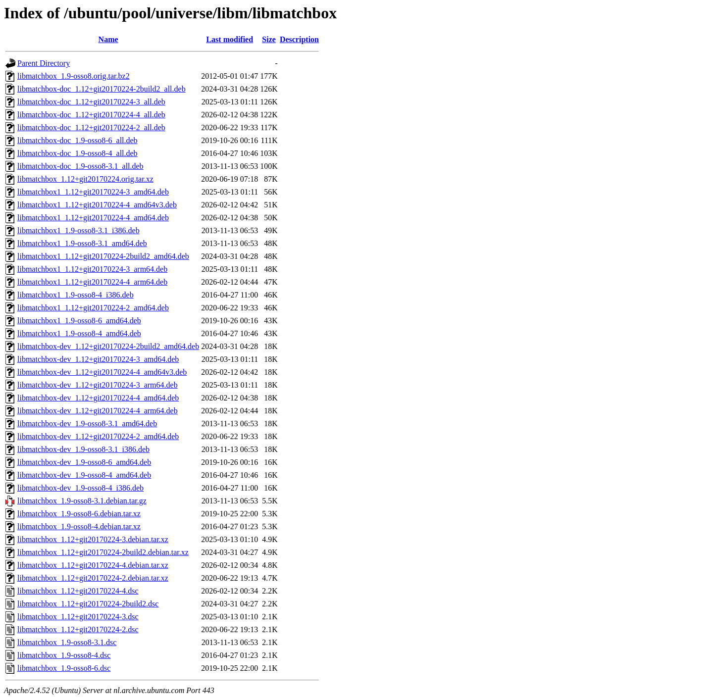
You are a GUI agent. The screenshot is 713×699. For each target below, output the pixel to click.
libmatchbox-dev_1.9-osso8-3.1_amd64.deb (87, 423)
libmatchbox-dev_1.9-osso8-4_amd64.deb (84, 475)
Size (269, 39)
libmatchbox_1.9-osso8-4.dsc (63, 655)
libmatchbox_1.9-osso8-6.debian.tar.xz (79, 513)
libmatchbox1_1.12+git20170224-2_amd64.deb (93, 307)
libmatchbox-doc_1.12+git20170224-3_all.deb (91, 102)
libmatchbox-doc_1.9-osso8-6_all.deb (77, 140)
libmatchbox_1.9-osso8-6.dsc (63, 668)
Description (299, 39)
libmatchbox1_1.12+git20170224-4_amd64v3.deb (97, 204)
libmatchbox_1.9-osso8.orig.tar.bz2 (73, 76)
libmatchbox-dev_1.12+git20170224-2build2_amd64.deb (108, 346)
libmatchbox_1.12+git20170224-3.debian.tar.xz (92, 539)
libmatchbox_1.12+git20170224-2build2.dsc (87, 603)
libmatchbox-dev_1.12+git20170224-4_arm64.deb (97, 410)
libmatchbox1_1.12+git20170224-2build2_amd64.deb (103, 256)
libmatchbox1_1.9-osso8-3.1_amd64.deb (82, 243)
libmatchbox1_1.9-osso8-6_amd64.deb (79, 320)
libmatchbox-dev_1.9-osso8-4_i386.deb (80, 488)
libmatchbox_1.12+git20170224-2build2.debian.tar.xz (103, 552)
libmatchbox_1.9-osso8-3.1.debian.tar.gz (82, 501)
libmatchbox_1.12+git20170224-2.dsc (78, 629)
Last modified (229, 39)
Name (108, 39)
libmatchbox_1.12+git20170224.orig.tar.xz (85, 179)
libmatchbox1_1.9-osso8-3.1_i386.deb (78, 230)
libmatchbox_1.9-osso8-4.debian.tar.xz (79, 526)
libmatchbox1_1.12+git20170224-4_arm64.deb (92, 282)
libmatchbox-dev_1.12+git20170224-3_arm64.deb (97, 385)
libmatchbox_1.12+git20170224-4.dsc (78, 591)
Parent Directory (43, 63)
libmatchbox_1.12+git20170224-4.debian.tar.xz (92, 565)
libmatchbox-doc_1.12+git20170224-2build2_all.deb (101, 89)
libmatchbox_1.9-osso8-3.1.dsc (66, 642)
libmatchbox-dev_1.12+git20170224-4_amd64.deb (98, 398)
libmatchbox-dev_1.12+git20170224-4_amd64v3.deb (102, 372)
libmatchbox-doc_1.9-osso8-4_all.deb (77, 153)
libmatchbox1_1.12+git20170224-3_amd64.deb (93, 192)
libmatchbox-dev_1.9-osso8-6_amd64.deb (84, 462)
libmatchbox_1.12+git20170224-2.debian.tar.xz (92, 578)
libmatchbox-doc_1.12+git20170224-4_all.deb (91, 114)
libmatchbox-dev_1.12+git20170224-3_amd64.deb (98, 359)
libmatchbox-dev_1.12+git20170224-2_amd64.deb (98, 436)
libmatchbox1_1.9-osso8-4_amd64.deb (79, 333)
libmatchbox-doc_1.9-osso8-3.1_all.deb (80, 166)
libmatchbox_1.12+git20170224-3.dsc (78, 616)
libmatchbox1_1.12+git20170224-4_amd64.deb (93, 217)
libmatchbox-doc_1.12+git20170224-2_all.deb (91, 127)
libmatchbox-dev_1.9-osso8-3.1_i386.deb (83, 449)
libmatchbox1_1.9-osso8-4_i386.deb (75, 295)
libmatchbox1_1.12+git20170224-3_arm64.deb (92, 269)
